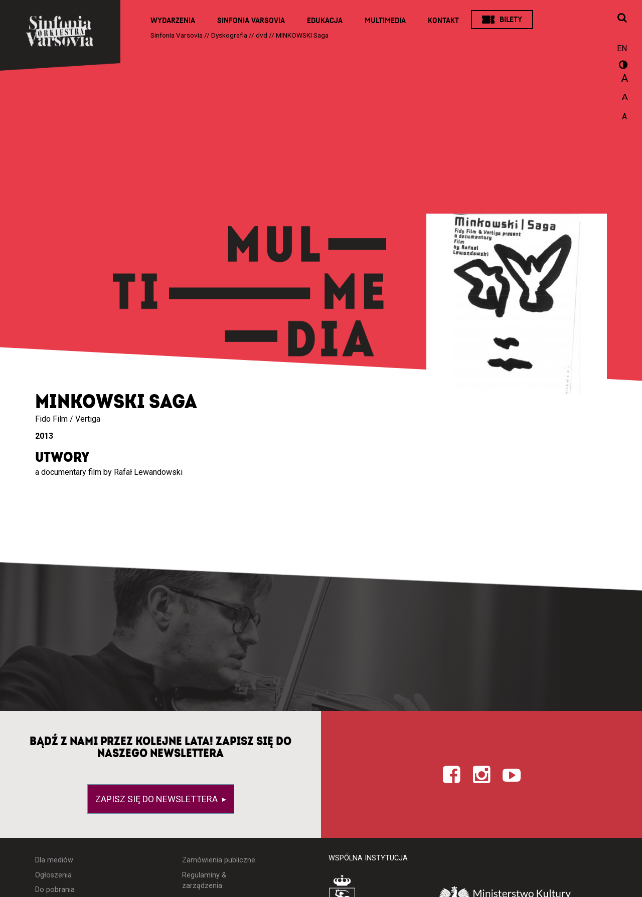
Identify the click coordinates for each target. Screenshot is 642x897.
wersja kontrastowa (622, 66)
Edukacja (325, 21)
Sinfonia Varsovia (251, 21)
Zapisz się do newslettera (157, 799)
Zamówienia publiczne (218, 860)
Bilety (511, 20)
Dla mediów (54, 860)
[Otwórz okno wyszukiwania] (622, 19)
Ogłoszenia (53, 875)
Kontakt (443, 21)
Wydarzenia (172, 21)
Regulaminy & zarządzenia (204, 880)
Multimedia (385, 21)
